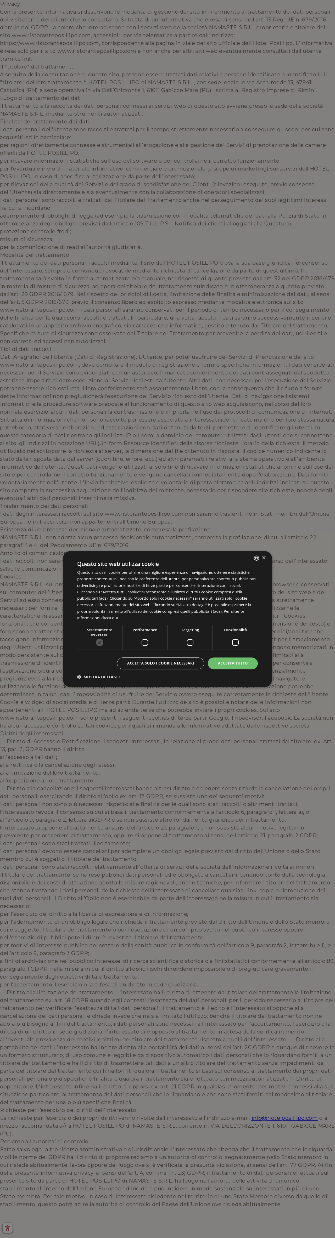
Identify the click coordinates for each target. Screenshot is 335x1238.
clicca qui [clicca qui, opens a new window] (109, 617)
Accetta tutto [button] (232, 663)
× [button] (264, 558)
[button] (98, 676)
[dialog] (167, 619)
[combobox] (256, 558)
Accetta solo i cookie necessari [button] (160, 663)
